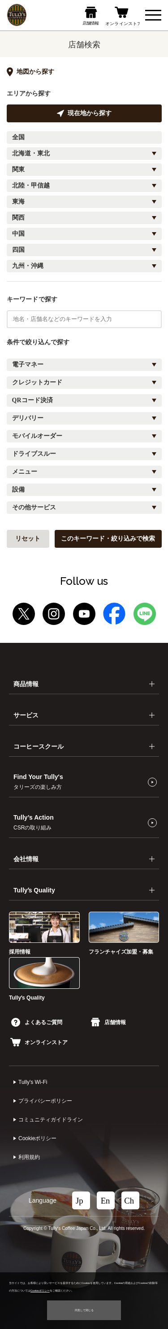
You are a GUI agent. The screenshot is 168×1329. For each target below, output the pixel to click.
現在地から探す (84, 113)
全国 (18, 137)
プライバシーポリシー (45, 1101)
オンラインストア (39, 1042)
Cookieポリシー (37, 1138)
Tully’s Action (33, 822)
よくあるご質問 (36, 1022)
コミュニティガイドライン (50, 1120)
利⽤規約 (29, 1157)
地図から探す (30, 71)
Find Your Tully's (38, 781)
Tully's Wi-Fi (32, 1082)
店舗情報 (108, 1022)
